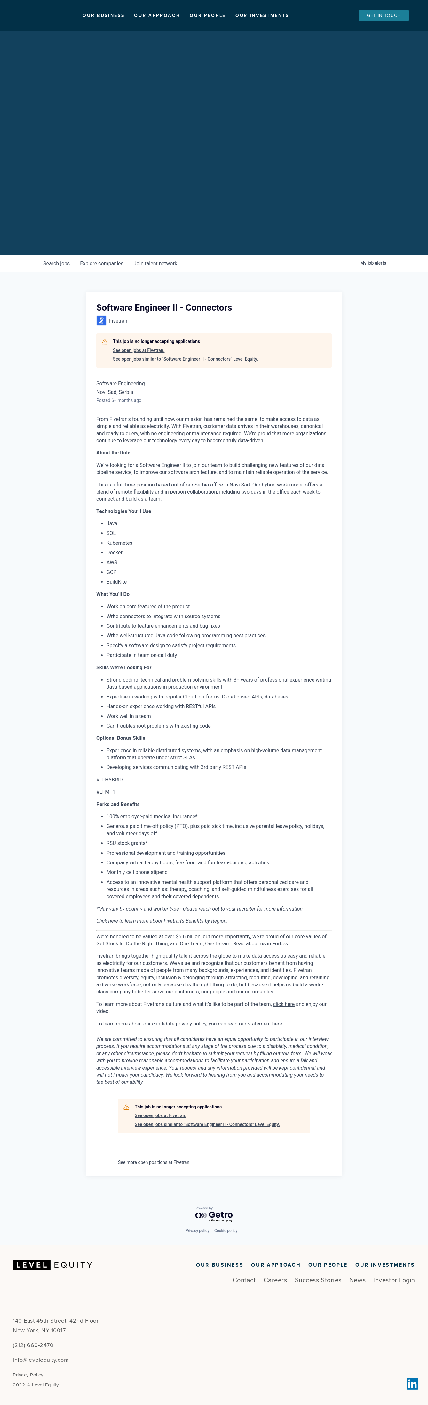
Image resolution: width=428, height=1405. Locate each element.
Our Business (133, 15)
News (357, 1280)
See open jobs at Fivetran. (138, 350)
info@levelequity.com (41, 1359)
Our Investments (292, 15)
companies (101, 263)
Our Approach (186, 15)
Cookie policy (225, 1231)
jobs (56, 263)
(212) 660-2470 (33, 1345)
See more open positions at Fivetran (153, 1162)
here (113, 921)
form (296, 1053)
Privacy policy (197, 1231)
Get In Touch (384, 15)
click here (284, 1004)
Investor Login (394, 1280)
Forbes (280, 944)
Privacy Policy (28, 1375)
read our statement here (254, 1024)
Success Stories (318, 1280)
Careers (275, 1280)
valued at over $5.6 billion (172, 937)
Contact (244, 1280)
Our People (237, 15)
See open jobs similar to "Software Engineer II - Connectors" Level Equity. (185, 359)
